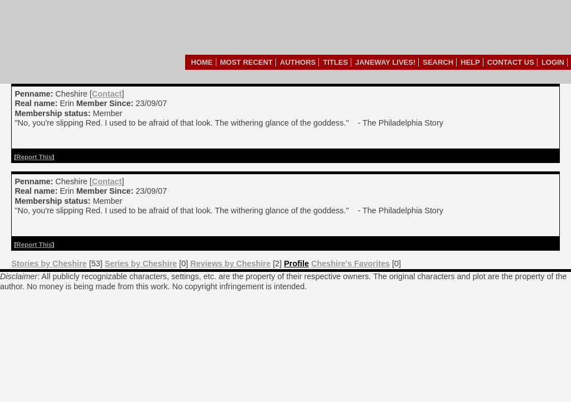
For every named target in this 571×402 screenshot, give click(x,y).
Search (438, 62)
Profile (296, 263)
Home (202, 62)
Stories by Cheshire (48, 263)
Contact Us (510, 62)
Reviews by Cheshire (230, 263)
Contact (107, 93)
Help (470, 62)
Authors (298, 62)
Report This (34, 157)
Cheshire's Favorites (350, 263)
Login (552, 62)
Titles (335, 62)
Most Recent (246, 62)
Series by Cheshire (141, 263)
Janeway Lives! (385, 62)
